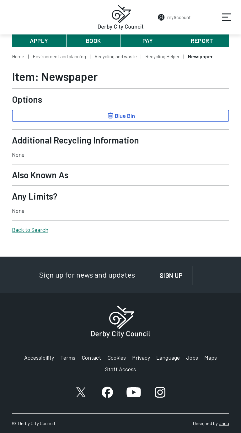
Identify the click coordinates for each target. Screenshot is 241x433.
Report (202, 40)
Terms (67, 357)
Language (168, 357)
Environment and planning (59, 56)
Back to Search (30, 229)
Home (18, 56)
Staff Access (120, 369)
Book (93, 40)
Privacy (141, 357)
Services (222, 21)
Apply (39, 40)
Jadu (224, 423)
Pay (147, 40)
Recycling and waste (115, 56)
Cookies (116, 357)
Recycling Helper (162, 56)
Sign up (176, 275)
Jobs (192, 357)
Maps (210, 357)
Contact (91, 357)
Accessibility (39, 357)
